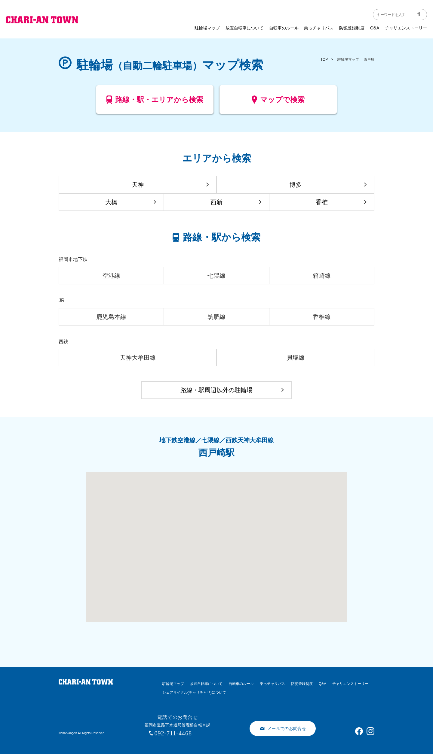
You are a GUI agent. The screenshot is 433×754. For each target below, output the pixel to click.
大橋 (111, 202)
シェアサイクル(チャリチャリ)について (194, 692)
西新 (216, 202)
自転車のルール (284, 28)
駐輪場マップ (207, 28)
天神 (138, 184)
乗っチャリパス (318, 28)
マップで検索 (278, 101)
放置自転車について (244, 28)
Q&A (374, 28)
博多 (296, 184)
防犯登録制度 (351, 28)
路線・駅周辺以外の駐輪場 (216, 390)
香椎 (322, 202)
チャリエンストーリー (406, 28)
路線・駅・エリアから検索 (155, 101)
